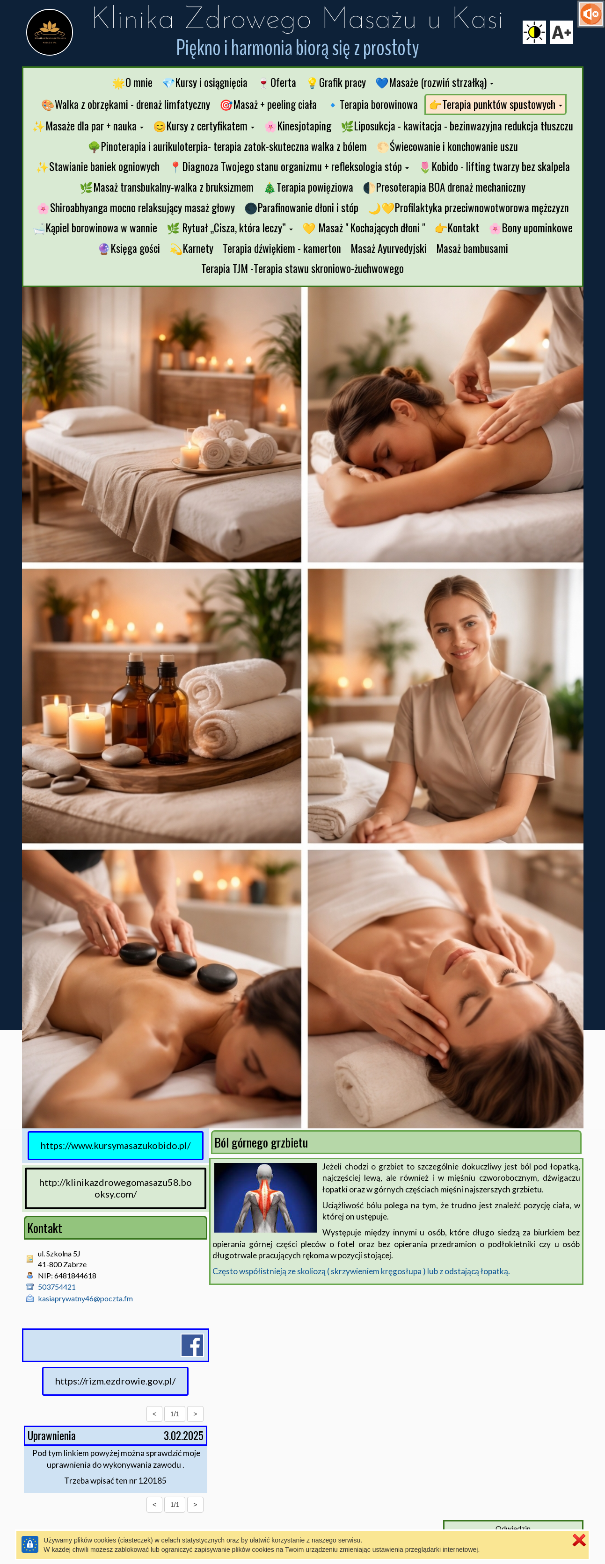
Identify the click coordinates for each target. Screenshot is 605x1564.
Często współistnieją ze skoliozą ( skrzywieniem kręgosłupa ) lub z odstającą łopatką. (361, 1271)
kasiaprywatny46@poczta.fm (85, 1298)
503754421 (57, 1286)
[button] (434, 82)
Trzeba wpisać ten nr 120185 (115, 1480)
